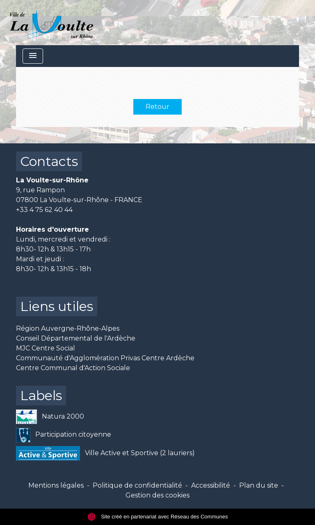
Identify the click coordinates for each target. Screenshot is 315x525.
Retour (157, 107)
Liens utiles (56, 306)
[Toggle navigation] (33, 56)
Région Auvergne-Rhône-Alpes (67, 328)
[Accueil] (51, 22)
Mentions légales (56, 485)
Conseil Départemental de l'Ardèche (75, 338)
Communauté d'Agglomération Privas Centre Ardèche (105, 358)
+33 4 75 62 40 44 (44, 210)
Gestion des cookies (157, 495)
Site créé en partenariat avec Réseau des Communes (157, 516)
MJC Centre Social (45, 348)
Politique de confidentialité (137, 485)
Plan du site (258, 485)
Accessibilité (210, 485)
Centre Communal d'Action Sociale (73, 368)
